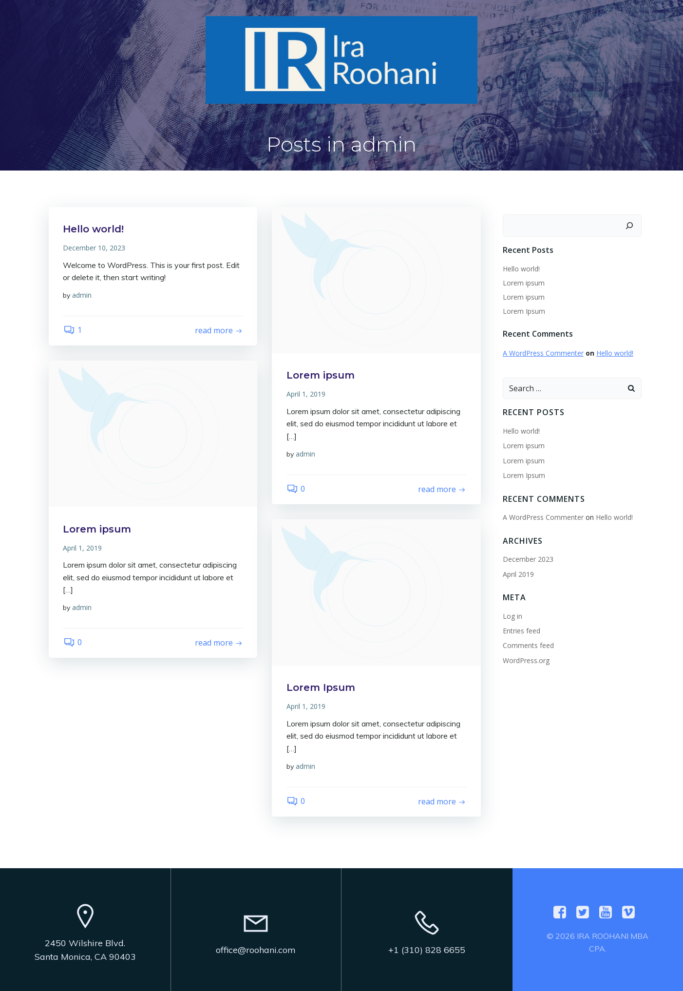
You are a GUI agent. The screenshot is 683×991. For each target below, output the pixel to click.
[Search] (629, 225)
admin (82, 295)
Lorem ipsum (524, 281)
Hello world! (521, 267)
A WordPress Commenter (543, 352)
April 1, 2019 (305, 394)
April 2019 (518, 573)
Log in (512, 615)
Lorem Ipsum (524, 310)
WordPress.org (526, 659)
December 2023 (528, 558)
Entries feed (521, 630)
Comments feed (528, 644)
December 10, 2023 (94, 247)
